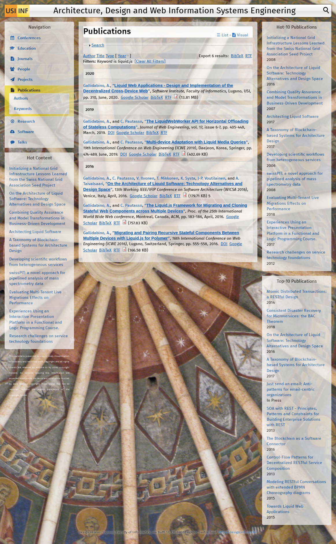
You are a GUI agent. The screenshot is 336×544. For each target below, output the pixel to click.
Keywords (23, 109)
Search (98, 45)
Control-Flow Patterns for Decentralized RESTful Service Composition (294, 462)
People (24, 69)
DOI (111, 133)
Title (100, 56)
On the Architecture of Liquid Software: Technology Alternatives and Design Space (37, 198)
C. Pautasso (131, 122)
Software (26, 132)
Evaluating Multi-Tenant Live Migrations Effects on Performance (35, 297)
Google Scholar (134, 98)
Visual (240, 35)
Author (89, 56)
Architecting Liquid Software (35, 232)
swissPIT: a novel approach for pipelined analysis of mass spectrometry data (37, 278)
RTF (248, 56)
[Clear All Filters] (150, 61)
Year (122, 56)
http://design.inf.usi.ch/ (238, 532)
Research (26, 122)
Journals (25, 59)
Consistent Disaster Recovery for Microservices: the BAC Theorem (294, 316)
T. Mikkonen (167, 178)
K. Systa (188, 178)
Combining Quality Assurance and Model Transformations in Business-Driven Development (37, 218)
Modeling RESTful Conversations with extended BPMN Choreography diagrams (296, 487)
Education (27, 48)
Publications (29, 90)
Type (110, 56)
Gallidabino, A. (96, 86)
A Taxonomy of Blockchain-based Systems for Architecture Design (38, 245)
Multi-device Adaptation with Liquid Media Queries (196, 142)
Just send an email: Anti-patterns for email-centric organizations (291, 389)
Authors (21, 98)
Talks (22, 142)
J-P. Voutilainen (211, 178)
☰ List (222, 35)
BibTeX (237, 56)
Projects (25, 80)
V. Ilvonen (145, 178)
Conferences (29, 38)
